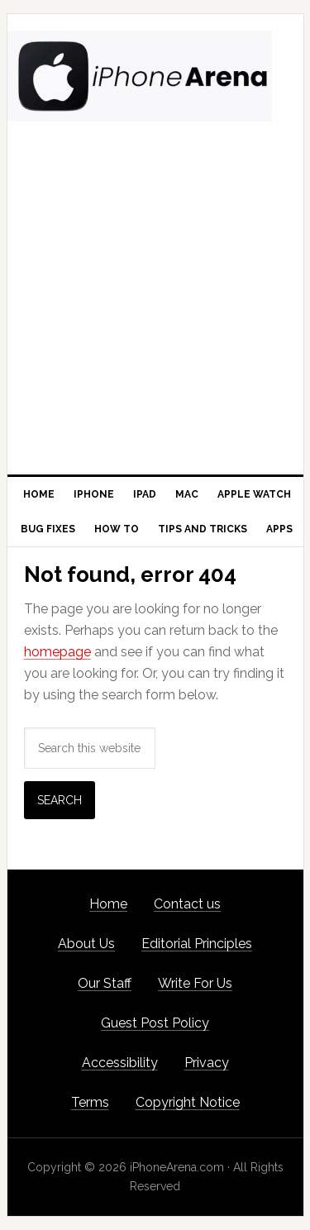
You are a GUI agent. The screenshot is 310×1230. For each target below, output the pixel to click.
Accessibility (120, 1062)
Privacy (206, 1062)
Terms (90, 1102)
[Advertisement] (155, 311)
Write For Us (195, 983)
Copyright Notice (188, 1102)
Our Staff (104, 983)
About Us (86, 943)
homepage (57, 652)
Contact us (187, 904)
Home (108, 904)
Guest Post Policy (155, 1023)
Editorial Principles (196, 943)
